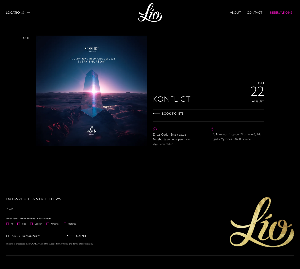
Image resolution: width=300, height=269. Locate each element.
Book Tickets (172, 113)
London (36, 223)
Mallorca (70, 223)
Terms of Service (80, 243)
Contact (254, 12)
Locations (18, 12)
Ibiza (22, 223)
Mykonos (53, 223)
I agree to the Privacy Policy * (23, 235)
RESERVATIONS (281, 12)
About (235, 12)
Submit (81, 235)
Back (25, 38)
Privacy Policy (62, 243)
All (10, 223)
